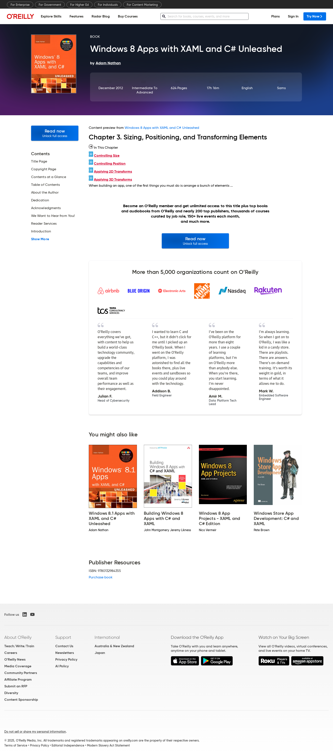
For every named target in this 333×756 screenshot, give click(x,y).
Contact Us (64, 646)
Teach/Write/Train (19, 646)
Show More (40, 239)
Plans (275, 16)
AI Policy (62, 666)
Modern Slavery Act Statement (108, 745)
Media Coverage (17, 666)
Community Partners (20, 673)
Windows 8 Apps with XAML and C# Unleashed (162, 128)
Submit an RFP (15, 686)
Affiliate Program (18, 679)
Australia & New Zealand (114, 646)
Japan (100, 652)
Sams (281, 88)
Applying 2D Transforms (113, 171)
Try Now (315, 16)
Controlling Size (106, 155)
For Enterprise (20, 5)
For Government (50, 5)
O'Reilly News (14, 659)
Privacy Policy (66, 659)
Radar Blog (101, 16)
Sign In (293, 16)
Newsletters (64, 652)
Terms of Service (15, 745)
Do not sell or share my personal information (35, 732)
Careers (10, 652)
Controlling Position (109, 163)
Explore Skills (51, 16)
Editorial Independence (68, 745)
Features (76, 16)
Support (63, 637)
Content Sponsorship (21, 699)
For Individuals (108, 5)
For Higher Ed (79, 5)
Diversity (11, 693)
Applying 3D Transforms (113, 179)
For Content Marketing (142, 5)
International (107, 637)
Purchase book (101, 577)
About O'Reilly (18, 637)
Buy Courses (128, 16)
